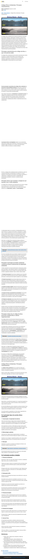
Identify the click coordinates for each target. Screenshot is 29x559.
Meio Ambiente (7, 12)
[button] (22, 1)
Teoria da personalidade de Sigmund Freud (10, 552)
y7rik (5, 10)
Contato (17, 557)
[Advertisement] (14, 69)
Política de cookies (22, 557)
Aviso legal (13, 557)
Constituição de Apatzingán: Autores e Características (13, 553)
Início (2, 12)
